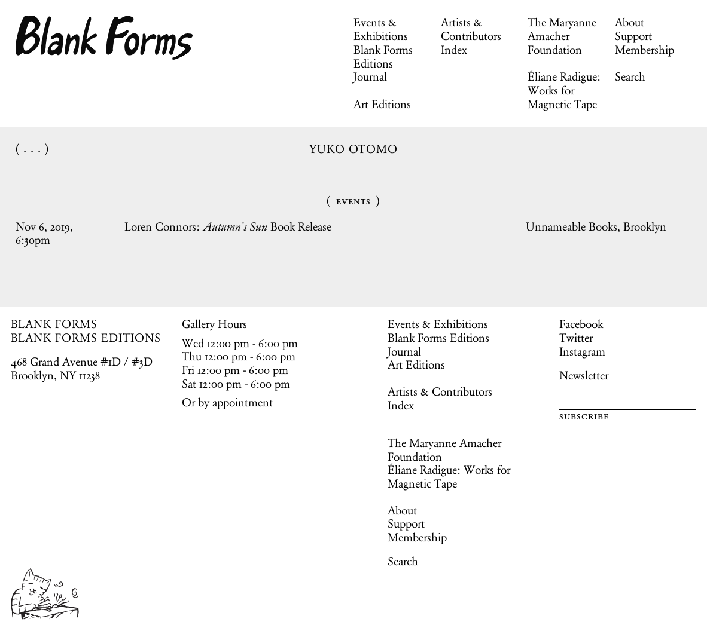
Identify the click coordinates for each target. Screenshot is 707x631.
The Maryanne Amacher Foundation (562, 36)
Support (633, 35)
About (629, 22)
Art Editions (382, 104)
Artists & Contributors (471, 29)
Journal (370, 76)
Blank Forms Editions (383, 56)
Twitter (576, 337)
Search (630, 76)
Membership (644, 49)
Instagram (582, 351)
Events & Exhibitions (381, 29)
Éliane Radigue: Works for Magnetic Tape (564, 90)
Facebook (581, 323)
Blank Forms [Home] (105, 38)
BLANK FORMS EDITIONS (86, 337)
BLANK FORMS (54, 323)
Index (454, 49)
